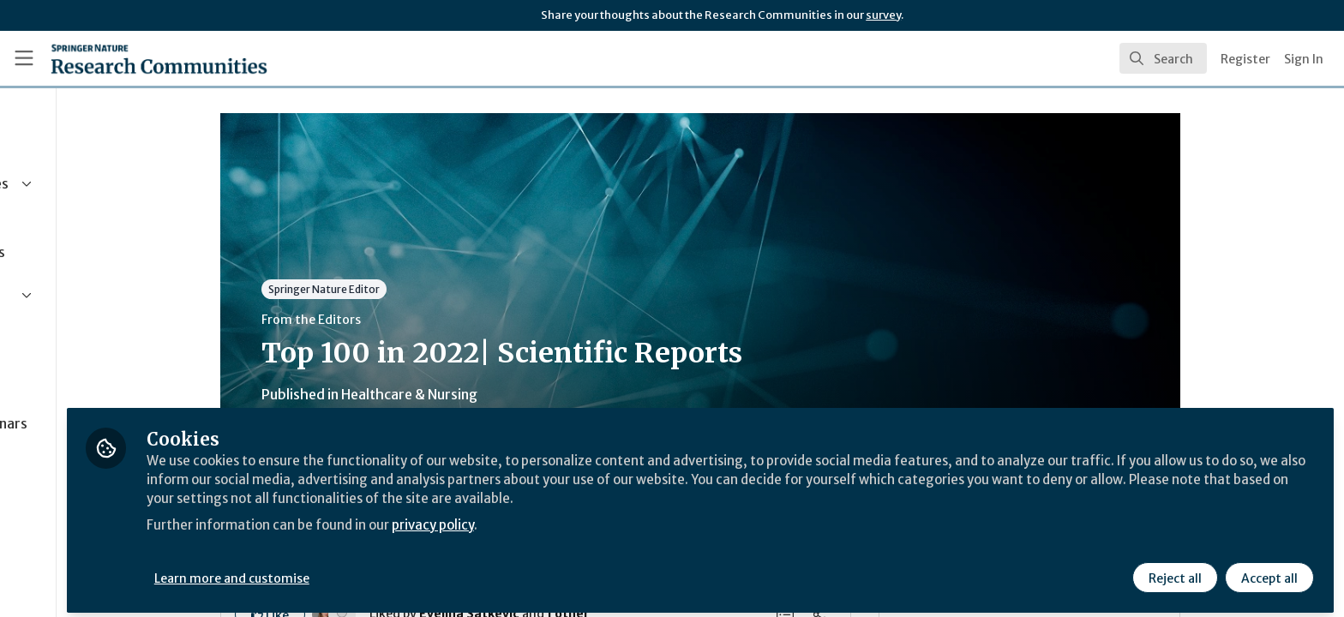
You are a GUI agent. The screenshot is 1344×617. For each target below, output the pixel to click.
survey (883, 15)
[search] (1163, 58)
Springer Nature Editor (405, 289)
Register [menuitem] (1245, 59)
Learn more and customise (395, 571)
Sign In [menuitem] (1303, 59)
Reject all (1174, 571)
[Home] (159, 58)
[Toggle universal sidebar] (24, 58)
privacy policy (611, 517)
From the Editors (392, 319)
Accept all (1268, 571)
